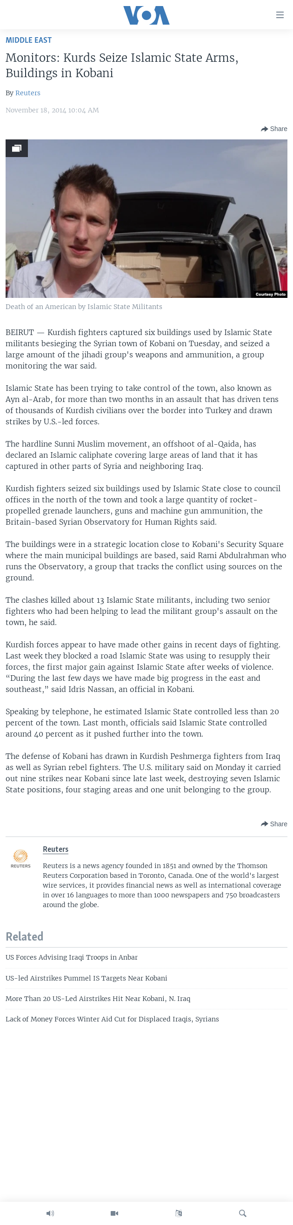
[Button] (274, 129)
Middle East (29, 41)
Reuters (27, 93)
